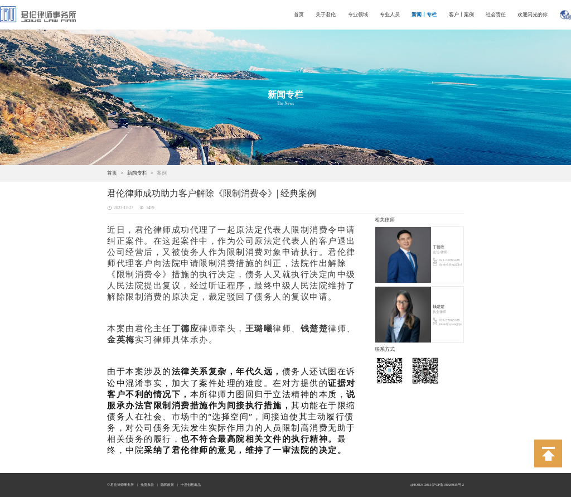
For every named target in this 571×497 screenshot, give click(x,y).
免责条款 (147, 484)
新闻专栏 (137, 173)
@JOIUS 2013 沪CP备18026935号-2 (437, 484)
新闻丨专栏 (424, 14)
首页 (299, 14)
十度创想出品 (191, 484)
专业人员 (390, 14)
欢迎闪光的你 (532, 14)
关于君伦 (326, 14)
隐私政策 (167, 484)
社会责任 (496, 14)
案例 (162, 173)
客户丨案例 (461, 14)
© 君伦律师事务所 (120, 484)
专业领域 (358, 14)
